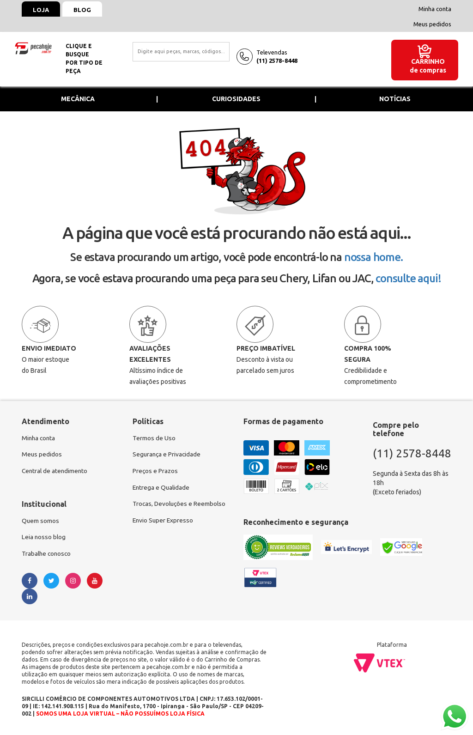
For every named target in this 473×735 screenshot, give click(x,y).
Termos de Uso (154, 438)
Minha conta (434, 9)
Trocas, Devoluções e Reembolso (180, 505)
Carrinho (428, 61)
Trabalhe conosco (47, 555)
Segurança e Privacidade (167, 455)
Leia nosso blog (44, 538)
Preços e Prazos (156, 471)
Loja (41, 9)
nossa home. (373, 257)
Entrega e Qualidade (162, 488)
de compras (428, 70)
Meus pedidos (432, 24)
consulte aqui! (408, 278)
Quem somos (41, 521)
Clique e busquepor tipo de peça (84, 58)
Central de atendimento (56, 471)
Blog (83, 9)
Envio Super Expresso (164, 521)
